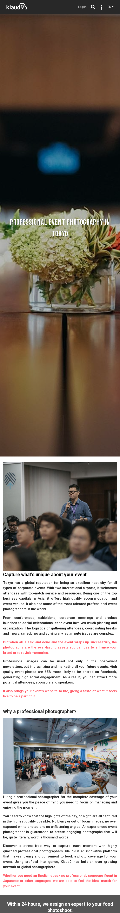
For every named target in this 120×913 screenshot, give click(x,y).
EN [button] (109, 6)
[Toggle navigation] (100, 7)
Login (82, 7)
